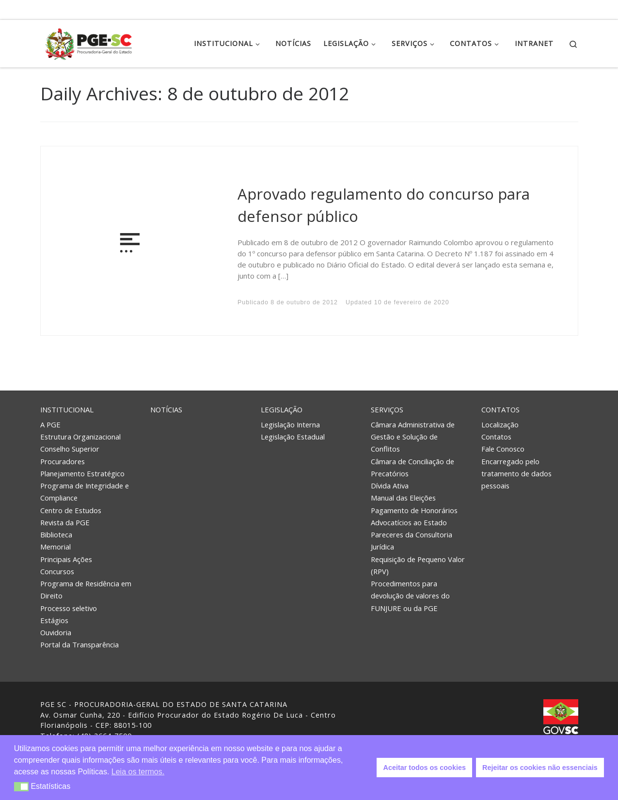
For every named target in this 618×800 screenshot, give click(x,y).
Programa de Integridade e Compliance (84, 491)
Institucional (67, 409)
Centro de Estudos (70, 510)
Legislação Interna (290, 424)
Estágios (54, 620)
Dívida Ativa (390, 485)
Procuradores (62, 461)
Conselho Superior (69, 449)
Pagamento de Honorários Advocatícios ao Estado (414, 516)
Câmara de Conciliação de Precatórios (412, 467)
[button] (21, 786)
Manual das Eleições (403, 497)
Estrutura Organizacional (80, 436)
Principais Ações (66, 559)
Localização (500, 424)
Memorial (55, 546)
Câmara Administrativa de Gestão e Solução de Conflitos (413, 437)
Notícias (166, 409)
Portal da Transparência (79, 644)
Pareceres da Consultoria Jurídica (411, 540)
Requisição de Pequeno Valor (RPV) (418, 565)
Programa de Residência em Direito (85, 589)
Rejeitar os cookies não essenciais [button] (540, 767)
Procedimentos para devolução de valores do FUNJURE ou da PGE (410, 595)
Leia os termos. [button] (137, 772)
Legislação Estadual (293, 436)
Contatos (500, 409)
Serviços (387, 409)
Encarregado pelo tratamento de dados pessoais (516, 473)
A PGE (50, 424)
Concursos (57, 571)
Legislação (281, 409)
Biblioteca (56, 534)
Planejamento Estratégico (82, 473)
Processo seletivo (68, 608)
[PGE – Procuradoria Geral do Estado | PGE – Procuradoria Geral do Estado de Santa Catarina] (88, 42)
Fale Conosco (502, 449)
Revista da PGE (65, 522)
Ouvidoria (55, 632)
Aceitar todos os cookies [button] (424, 767)
